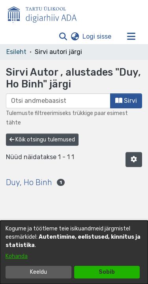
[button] (63, 36)
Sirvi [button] (126, 100)
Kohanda (17, 256)
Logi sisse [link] (97, 36)
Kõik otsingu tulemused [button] (42, 139)
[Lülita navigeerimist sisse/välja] (131, 36)
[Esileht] (45, 13)
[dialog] (74, 252)
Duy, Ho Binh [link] (29, 182)
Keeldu (38, 272)
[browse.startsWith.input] (58, 100)
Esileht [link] (16, 52)
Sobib (107, 272)
